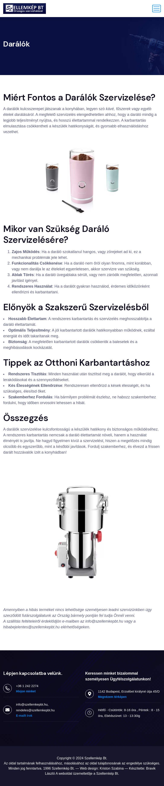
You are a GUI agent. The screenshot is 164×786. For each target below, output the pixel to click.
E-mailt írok (24, 715)
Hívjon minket (26, 691)
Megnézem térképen (112, 697)
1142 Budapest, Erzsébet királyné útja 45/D (129, 691)
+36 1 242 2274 (27, 686)
